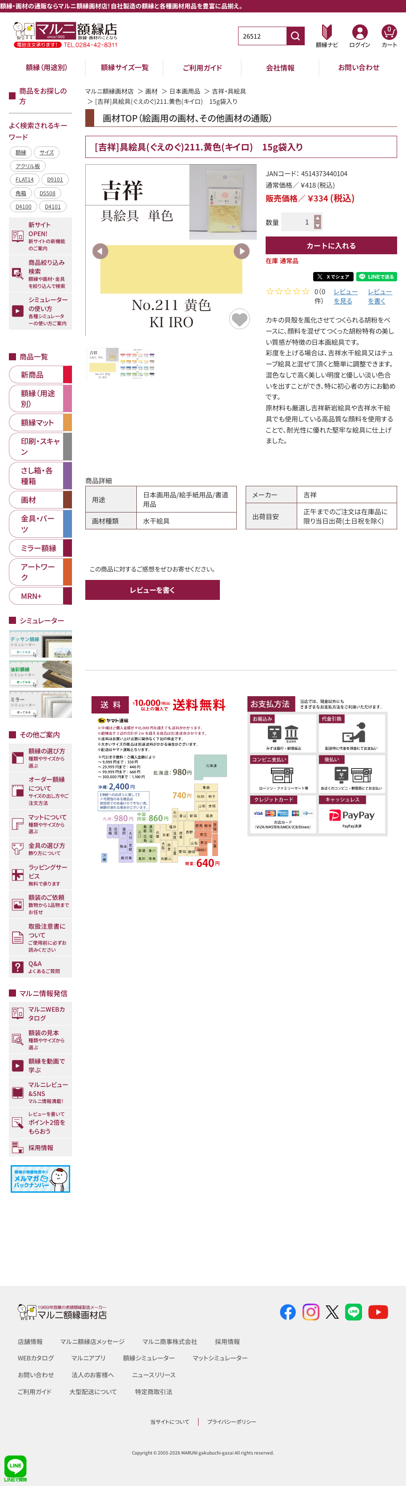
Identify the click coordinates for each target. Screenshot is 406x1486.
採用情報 (227, 1341)
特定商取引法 (153, 1391)
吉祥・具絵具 (229, 91)
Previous (100, 251)
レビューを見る (346, 297)
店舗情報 (30, 1341)
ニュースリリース (154, 1374)
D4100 (24, 206)
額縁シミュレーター (149, 1357)
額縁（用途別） (47, 67)
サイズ (47, 152)
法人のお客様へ (93, 1374)
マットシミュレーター (220, 1357)
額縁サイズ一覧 (125, 67)
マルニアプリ (89, 1357)
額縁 (21, 152)
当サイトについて (169, 1421)
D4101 (53, 206)
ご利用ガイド (202, 67)
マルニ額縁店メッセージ (92, 1341)
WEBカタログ (36, 1357)
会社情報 (280, 67)
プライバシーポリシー (231, 1421)
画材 (151, 91)
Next (242, 251)
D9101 (55, 179)
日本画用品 (184, 91)
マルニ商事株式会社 (170, 1341)
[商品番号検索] (295, 36)
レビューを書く (380, 297)
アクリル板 (28, 165)
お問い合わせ (358, 67)
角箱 (21, 193)
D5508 (48, 193)
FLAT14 (25, 179)
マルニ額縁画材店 (109, 91)
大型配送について (93, 1391)
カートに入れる (331, 245)
